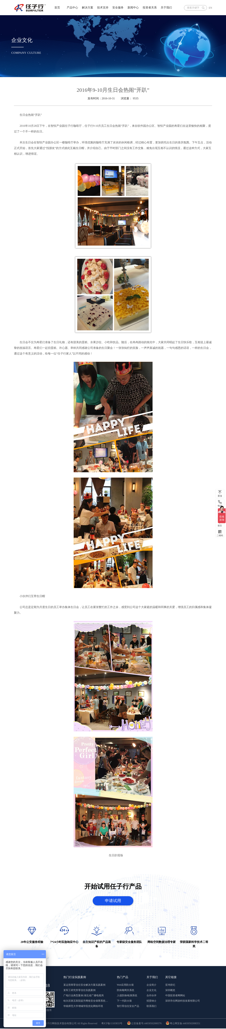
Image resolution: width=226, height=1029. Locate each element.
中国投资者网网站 (175, 996)
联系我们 (151, 1006)
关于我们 (166, 7)
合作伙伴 (151, 996)
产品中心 (72, 7)
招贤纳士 (151, 1001)
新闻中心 (133, 7)
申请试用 (113, 901)
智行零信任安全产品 (128, 1006)
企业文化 (151, 990)
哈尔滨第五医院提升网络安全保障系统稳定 (86, 1001)
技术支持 (102, 7)
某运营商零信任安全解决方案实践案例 (84, 985)
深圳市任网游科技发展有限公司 (182, 1001)
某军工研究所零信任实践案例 (79, 990)
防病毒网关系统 (125, 990)
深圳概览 (170, 990)
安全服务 (118, 7)
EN (210, 8)
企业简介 (151, 985)
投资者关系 (150, 7)
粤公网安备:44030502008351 (183, 1024)
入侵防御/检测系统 (127, 996)
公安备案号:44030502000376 (144, 1024)
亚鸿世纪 (170, 985)
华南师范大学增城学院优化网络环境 (83, 1006)
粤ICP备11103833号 (111, 1024)
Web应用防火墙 (125, 985)
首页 (57, 7)
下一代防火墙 (124, 1001)
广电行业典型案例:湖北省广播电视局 (83, 996)
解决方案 (87, 7)
